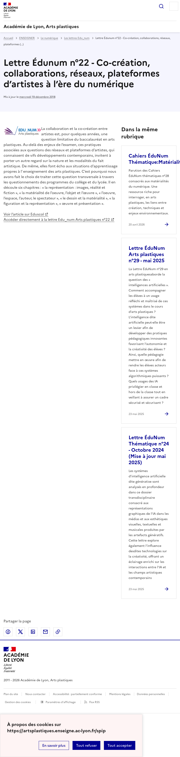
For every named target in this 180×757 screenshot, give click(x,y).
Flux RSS (94, 702)
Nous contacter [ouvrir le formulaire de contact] (35, 694)
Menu (173, 6)
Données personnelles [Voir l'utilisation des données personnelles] (151, 694)
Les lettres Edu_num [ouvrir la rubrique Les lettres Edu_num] (76, 38)
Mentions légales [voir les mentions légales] (119, 694)
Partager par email (45, 631)
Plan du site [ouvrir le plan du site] (11, 694)
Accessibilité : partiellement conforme (77, 694)
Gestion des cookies (18, 702)
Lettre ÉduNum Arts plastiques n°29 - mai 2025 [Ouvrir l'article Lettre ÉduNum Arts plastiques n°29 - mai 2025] (147, 254)
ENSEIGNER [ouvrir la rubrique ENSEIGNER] (27, 38)
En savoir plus (53, 745)
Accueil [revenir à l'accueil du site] (8, 38)
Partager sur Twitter (20, 631)
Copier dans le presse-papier (57, 631)
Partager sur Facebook (8, 631)
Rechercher (161, 6)
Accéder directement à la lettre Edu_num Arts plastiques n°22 (57, 219)
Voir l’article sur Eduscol (24, 214)
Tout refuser (86, 745)
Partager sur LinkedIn (32, 631)
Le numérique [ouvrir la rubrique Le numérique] (49, 38)
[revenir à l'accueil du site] (90, 26)
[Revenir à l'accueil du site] (16, 659)
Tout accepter (119, 745)
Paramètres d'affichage (61, 702)
